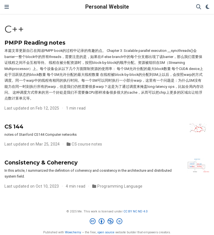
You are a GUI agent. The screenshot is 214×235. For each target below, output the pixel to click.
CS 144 (13, 126)
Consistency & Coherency (41, 162)
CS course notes (87, 144)
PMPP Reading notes (34, 42)
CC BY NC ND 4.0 (135, 211)
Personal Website (107, 7)
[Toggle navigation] (6, 7)
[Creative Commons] (107, 222)
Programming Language (119, 186)
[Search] (198, 7)
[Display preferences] (208, 7)
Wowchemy (73, 232)
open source (106, 232)
